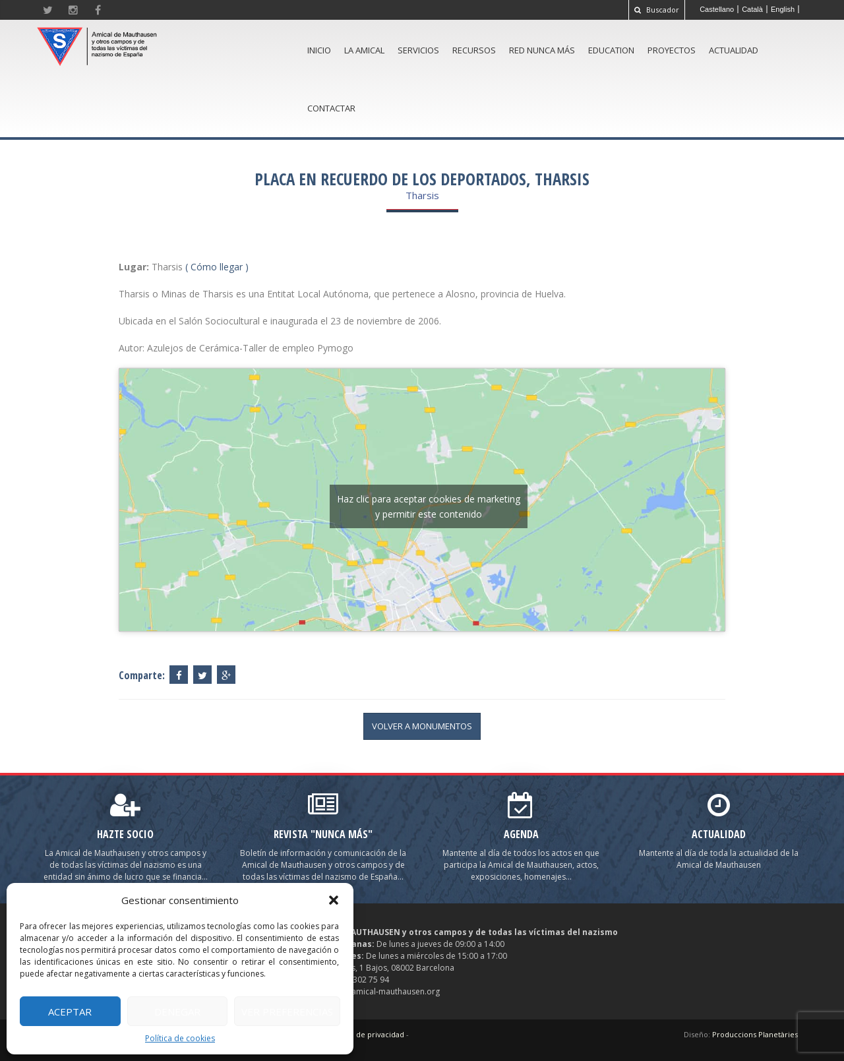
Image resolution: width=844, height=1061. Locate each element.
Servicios (418, 50)
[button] (333, 900)
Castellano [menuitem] (717, 9)
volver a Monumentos (422, 726)
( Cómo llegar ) (217, 266)
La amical (364, 50)
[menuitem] (717, 9)
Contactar (331, 108)
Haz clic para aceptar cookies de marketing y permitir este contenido (428, 506)
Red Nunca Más (542, 50)
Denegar (177, 1011)
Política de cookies (180, 1038)
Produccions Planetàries (755, 1034)
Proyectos (672, 50)
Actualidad (733, 50)
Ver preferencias (287, 1011)
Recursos (474, 50)
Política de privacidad (366, 1034)
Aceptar (70, 1011)
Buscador (656, 10)
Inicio (319, 50)
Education (611, 50)
